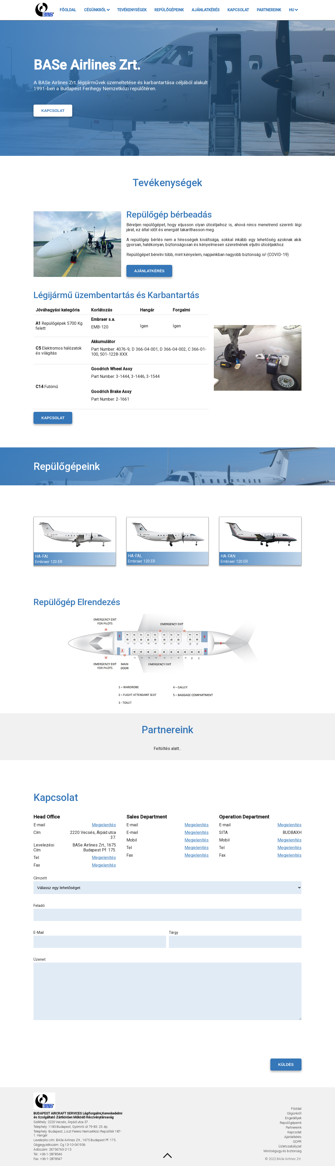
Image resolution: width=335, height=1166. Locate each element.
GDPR (297, 1142)
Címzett (40, 878)
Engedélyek (293, 1118)
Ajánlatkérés (206, 10)
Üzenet (40, 959)
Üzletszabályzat (290, 1146)
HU (293, 10)
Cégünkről (97, 10)
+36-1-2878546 (51, 1154)
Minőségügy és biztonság (283, 1151)
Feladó (39, 905)
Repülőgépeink (169, 10)
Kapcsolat (238, 10)
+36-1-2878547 (51, 1159)
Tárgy (173, 932)
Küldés (286, 1064)
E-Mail (39, 932)
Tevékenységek (132, 10)
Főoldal (68, 10)
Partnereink (269, 10)
